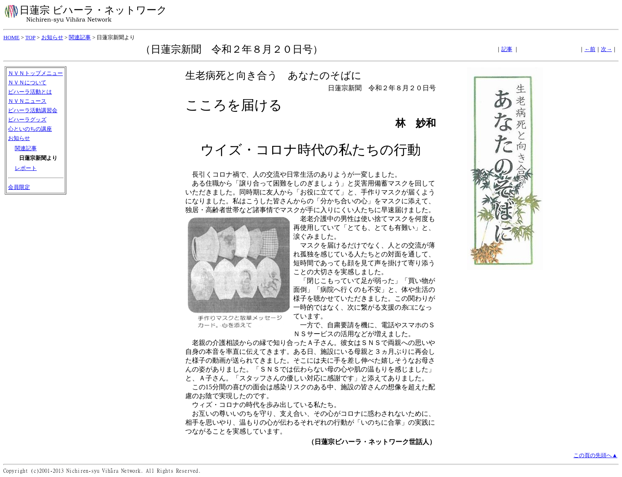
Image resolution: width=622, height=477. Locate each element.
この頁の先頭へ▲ (595, 455)
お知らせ (52, 37)
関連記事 (80, 37)
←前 (589, 49)
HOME (11, 37)
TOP (30, 37)
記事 (506, 49)
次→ (606, 49)
